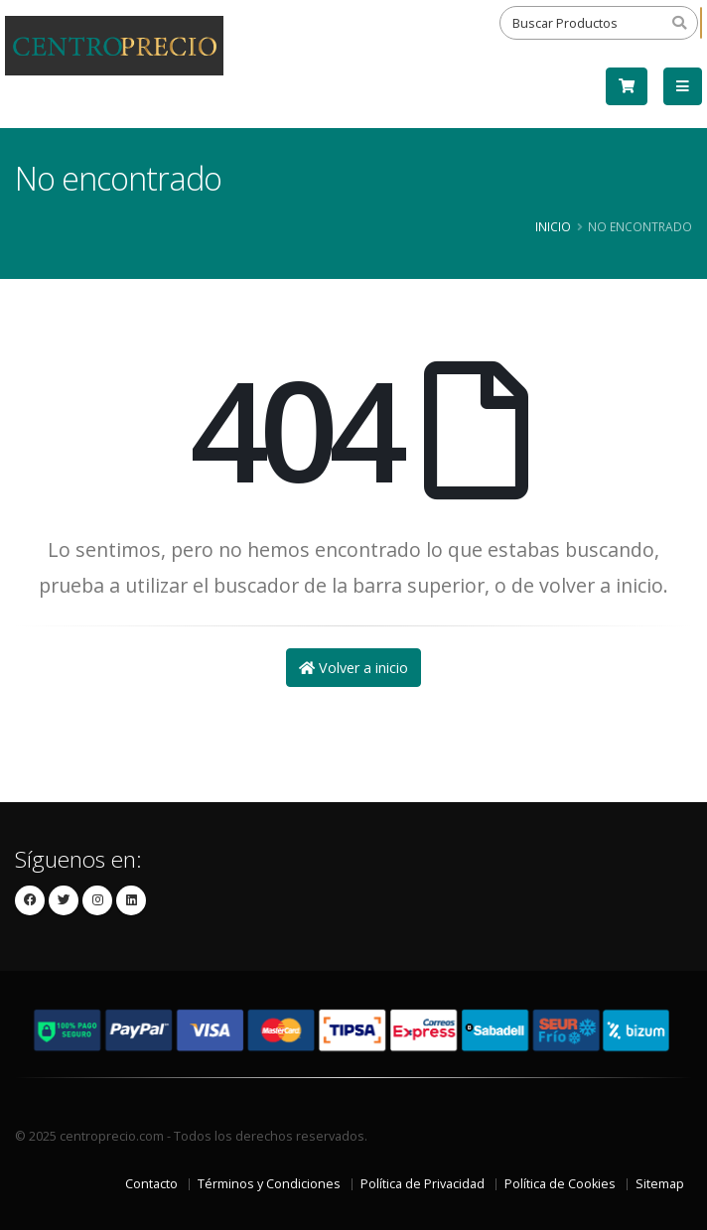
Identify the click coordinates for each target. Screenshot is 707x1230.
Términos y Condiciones (269, 1183)
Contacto (151, 1183)
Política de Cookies (560, 1183)
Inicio (553, 226)
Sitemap (660, 1183)
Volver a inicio (353, 667)
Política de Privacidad (422, 1183)
